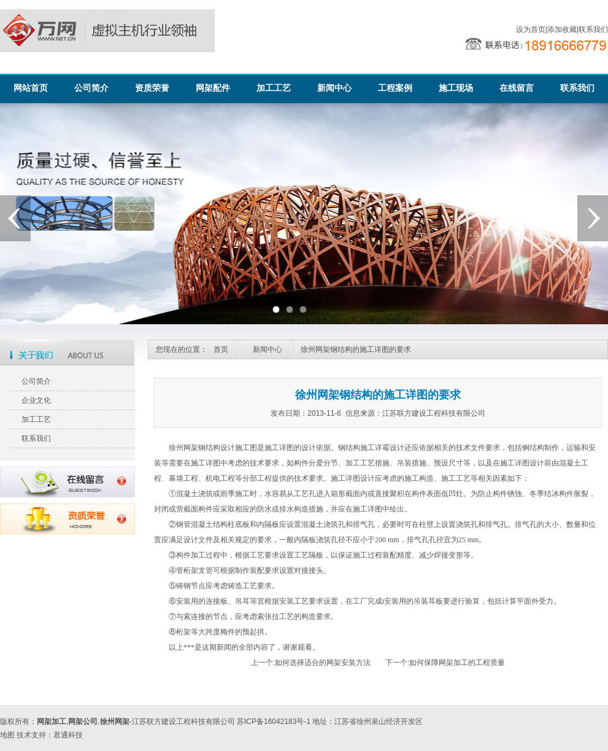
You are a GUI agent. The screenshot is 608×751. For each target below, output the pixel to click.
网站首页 (30, 88)
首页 (221, 349)
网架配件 (213, 88)
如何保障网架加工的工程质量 (457, 662)
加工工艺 (273, 88)
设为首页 (530, 29)
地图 (7, 735)
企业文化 (36, 400)
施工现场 (456, 88)
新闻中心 (334, 88)
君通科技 (68, 735)
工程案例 (395, 88)
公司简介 (91, 88)
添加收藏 (562, 29)
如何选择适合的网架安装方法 (323, 662)
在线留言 (516, 88)
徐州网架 (183, 447)
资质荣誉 (152, 88)
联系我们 (593, 29)
